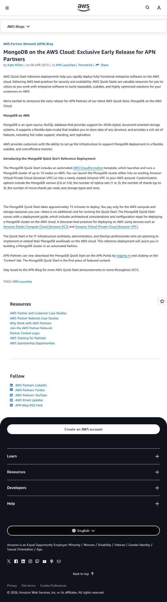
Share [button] (102, 65)
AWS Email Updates (26, 400)
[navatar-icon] (159, 8)
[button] (83, 26)
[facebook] (16, 562)
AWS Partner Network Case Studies (34, 318)
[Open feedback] (162, 301)
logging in (123, 255)
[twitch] (37, 562)
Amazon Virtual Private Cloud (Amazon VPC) (106, 226)
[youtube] (44, 562)
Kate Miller (15, 65)
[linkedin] (23, 562)
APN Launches (22, 281)
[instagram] (30, 562)
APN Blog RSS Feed (26, 405)
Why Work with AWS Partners (30, 323)
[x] (9, 562)
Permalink (85, 65)
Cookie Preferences (53, 585)
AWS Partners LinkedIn (28, 385)
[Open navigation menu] (7, 8)
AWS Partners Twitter (27, 390)
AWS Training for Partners (28, 338)
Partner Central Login (25, 333)
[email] (59, 562)
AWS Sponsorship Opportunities (32, 343)
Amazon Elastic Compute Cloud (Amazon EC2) (35, 226)
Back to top (83, 574)
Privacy (12, 585)
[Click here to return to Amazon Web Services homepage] (83, 7)
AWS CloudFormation (88, 168)
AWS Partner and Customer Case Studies (38, 313)
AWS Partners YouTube (28, 395)
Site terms (28, 585)
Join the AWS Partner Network (31, 328)
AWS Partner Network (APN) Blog (28, 44)
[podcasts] (51, 562)
